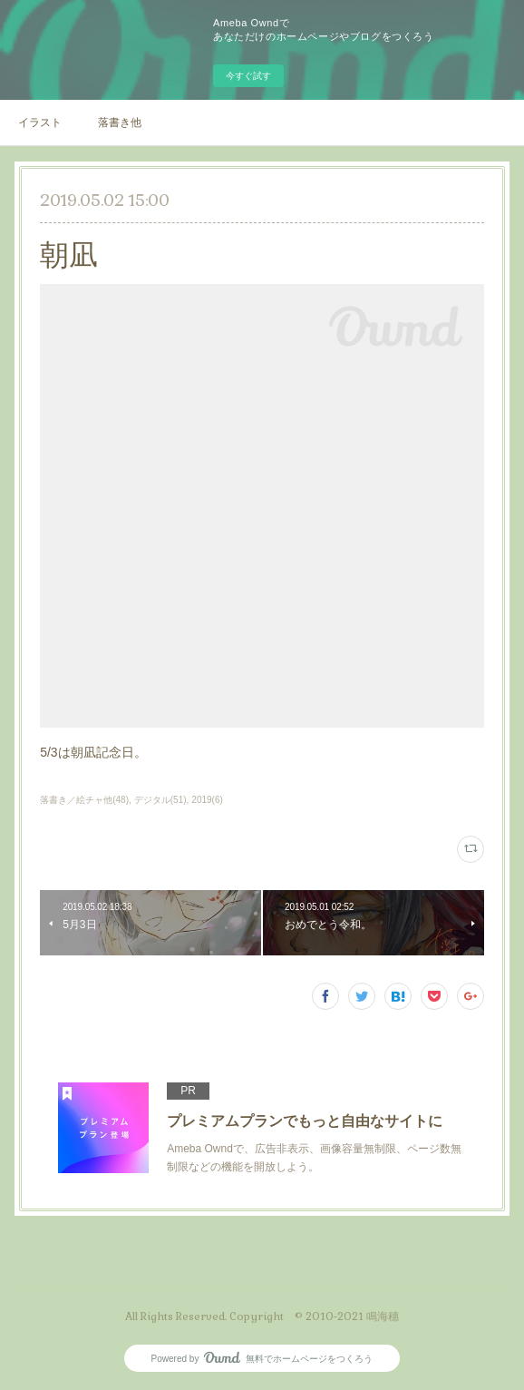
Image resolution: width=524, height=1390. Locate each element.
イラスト (40, 122)
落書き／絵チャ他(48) (84, 800)
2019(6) (207, 800)
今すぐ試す (248, 76)
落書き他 (119, 122)
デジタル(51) (160, 800)
